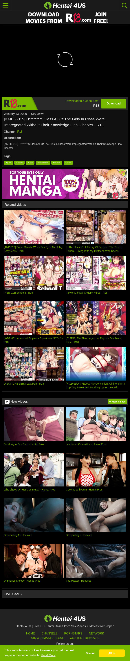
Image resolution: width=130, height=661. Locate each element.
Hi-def (30, 163)
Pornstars (73, 633)
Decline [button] (90, 653)
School (68, 163)
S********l (57, 163)
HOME (30, 633)
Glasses (19, 163)
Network (96, 633)
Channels (50, 633)
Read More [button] (48, 655)
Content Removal (84, 637)
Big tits (8, 163)
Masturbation (43, 163)
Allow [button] (111, 653)
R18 (20, 131)
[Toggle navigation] (5, 5)
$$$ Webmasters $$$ (47, 637)
